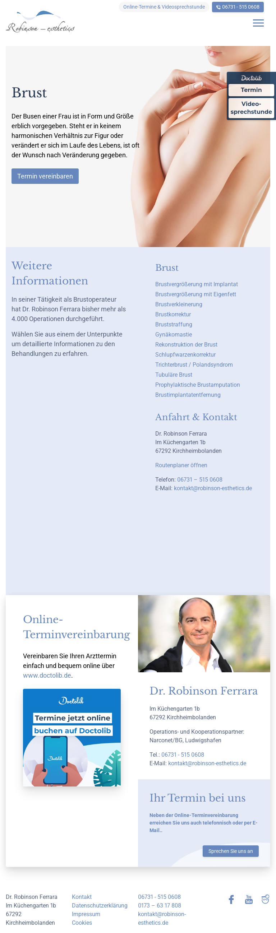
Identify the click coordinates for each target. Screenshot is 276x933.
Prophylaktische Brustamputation (197, 384)
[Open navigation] (258, 23)
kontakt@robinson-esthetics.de (213, 488)
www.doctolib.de (47, 675)
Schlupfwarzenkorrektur (185, 354)
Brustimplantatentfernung (188, 394)
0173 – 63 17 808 (159, 905)
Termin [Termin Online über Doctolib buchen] (251, 90)
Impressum (86, 914)
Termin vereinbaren (45, 176)
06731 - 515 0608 (240, 7)
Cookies (82, 922)
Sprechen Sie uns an (230, 851)
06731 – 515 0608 (199, 479)
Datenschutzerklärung (100, 905)
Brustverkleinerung (178, 304)
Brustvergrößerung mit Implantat (196, 284)
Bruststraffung (173, 324)
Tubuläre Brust (173, 374)
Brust (167, 268)
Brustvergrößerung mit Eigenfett (195, 294)
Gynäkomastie (173, 334)
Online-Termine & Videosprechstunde (164, 7)
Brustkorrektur (173, 314)
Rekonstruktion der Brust (186, 344)
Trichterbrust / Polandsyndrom (194, 364)
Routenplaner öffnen (181, 465)
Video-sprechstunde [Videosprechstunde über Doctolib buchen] (251, 108)
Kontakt (82, 896)
